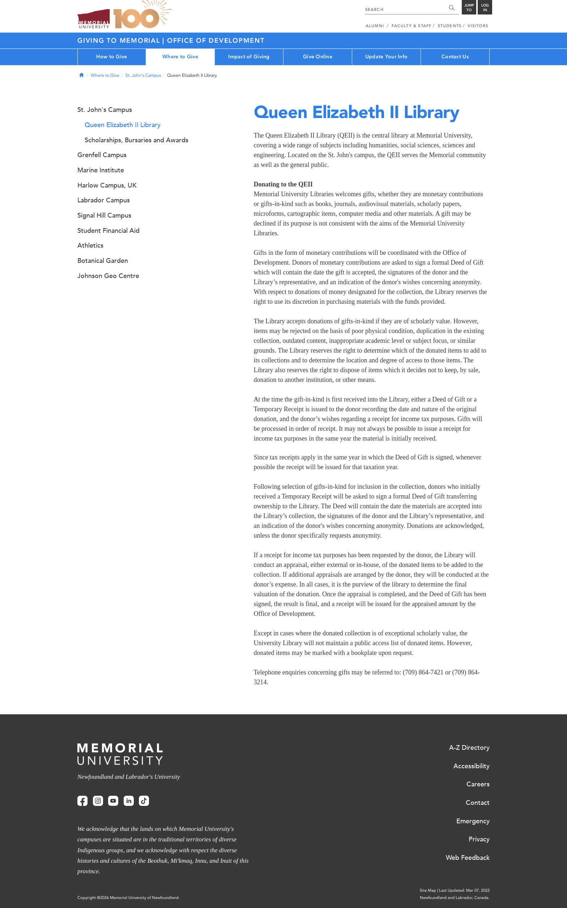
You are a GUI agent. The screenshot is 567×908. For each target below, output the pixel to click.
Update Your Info (386, 57)
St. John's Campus (143, 75)
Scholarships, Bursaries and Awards (136, 140)
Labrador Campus (103, 200)
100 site (142, 14)
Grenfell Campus (102, 155)
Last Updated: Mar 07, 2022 (464, 890)
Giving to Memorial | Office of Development (171, 41)
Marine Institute (100, 170)
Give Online (317, 57)
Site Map (428, 890)
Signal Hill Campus (104, 215)
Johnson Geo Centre (108, 276)
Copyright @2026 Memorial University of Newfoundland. (128, 897)
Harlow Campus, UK (107, 185)
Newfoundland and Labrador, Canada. (455, 897)
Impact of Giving (248, 57)
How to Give (111, 57)
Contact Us (455, 57)
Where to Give (180, 57)
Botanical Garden (102, 261)
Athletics (90, 245)
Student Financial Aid (108, 231)
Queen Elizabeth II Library (123, 125)
